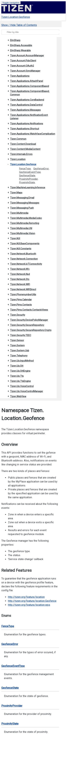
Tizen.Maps (16, 192)
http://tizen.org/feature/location (26, 597)
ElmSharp (15, 40)
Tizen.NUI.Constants (20, 248)
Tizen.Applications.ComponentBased (29, 86)
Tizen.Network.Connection (24, 259)
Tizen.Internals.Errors (21, 154)
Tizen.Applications (19, 76)
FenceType (25, 168)
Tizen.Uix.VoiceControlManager (26, 391)
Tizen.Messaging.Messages (24, 202)
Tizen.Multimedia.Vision (22, 233)
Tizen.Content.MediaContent (25, 149)
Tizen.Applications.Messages (25, 110)
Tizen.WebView (18, 396)
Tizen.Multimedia (19, 213)
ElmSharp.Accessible (21, 45)
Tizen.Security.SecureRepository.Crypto (30, 330)
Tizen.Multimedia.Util (21, 228)
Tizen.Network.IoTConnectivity (26, 264)
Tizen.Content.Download (23, 144)
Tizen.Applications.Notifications (26, 123)
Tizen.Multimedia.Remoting (24, 223)
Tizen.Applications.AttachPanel (26, 81)
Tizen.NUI (15, 238)
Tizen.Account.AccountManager (27, 55)
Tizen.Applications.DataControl (26, 105)
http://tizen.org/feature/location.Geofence (32, 600)
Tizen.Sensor (17, 340)
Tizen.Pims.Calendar (21, 299)
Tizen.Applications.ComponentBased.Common (29, 93)
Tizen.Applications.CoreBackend (27, 99)
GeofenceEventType (30, 172)
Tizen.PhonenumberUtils (23, 294)
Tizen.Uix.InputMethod (22, 360)
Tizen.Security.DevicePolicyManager (29, 320)
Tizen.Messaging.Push (22, 208)
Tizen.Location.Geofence (15, 17)
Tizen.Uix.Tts (17, 376)
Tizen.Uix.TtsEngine (20, 381)
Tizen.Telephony (18, 355)
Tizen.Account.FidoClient (23, 60)
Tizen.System (17, 345)
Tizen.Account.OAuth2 (22, 65)
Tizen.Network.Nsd (20, 274)
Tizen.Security (17, 315)
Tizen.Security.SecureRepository (27, 325)
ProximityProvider (28, 179)
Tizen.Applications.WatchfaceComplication (32, 133)
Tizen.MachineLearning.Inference (27, 187)
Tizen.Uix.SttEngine (20, 371)
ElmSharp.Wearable (20, 50)
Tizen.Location (17, 159)
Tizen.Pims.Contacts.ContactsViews (29, 309)
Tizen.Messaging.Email (22, 197)
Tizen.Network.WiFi (20, 284)
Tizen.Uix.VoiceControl (22, 386)
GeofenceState (27, 175)
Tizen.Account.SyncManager (25, 71)
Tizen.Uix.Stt (16, 365)
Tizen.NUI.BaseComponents (24, 243)
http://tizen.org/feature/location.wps (29, 604)
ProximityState (27, 182)
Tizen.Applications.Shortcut (24, 128)
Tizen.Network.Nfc (19, 269)
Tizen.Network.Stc (19, 279)
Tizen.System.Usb (19, 350)
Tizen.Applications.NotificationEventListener (29, 117)
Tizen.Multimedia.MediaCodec (26, 218)
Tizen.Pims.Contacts (21, 304)
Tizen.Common (18, 139)
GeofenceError (41, 168)
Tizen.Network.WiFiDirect (23, 289)
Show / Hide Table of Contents (19, 25)
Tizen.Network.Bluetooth (23, 253)
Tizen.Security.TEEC (20, 335)
